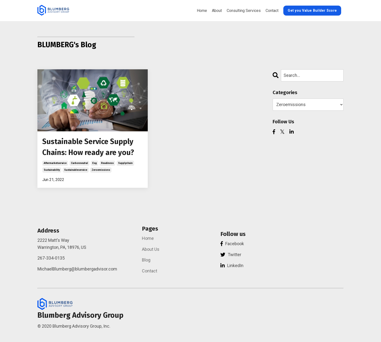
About (217, 10)
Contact (272, 10)
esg (94, 163)
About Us (150, 249)
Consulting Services (244, 10)
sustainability (52, 170)
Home (202, 10)
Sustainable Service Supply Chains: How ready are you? (88, 147)
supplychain (125, 163)
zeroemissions (101, 170)
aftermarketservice (55, 163)
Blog (146, 259)
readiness (107, 163)
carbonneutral (79, 163)
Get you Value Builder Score (312, 11)
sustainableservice (75, 170)
